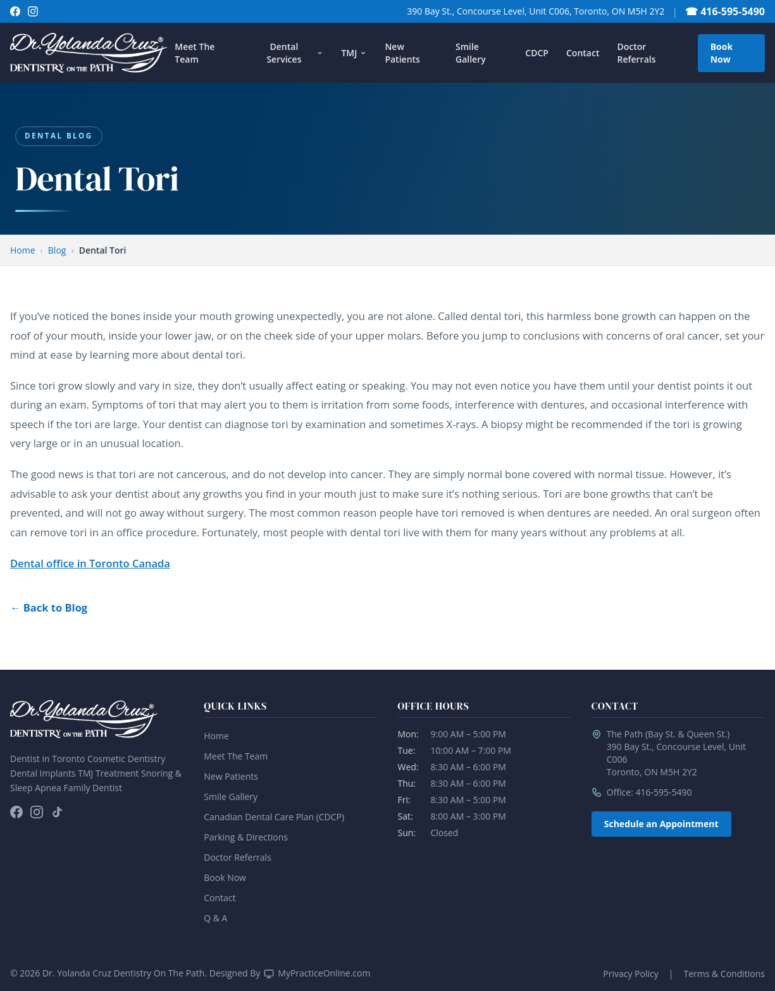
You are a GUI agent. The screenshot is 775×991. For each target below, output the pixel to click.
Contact (582, 53)
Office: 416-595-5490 (649, 792)
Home (22, 250)
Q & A (215, 918)
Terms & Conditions (724, 974)
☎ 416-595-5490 (725, 11)
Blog (57, 250)
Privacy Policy (630, 974)
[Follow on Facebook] (15, 11)
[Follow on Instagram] (33, 11)
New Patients (402, 52)
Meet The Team (194, 52)
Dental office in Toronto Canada (90, 563)
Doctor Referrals (636, 52)
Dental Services (294, 52)
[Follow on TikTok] (57, 812)
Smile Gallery (471, 52)
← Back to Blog (48, 607)
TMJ (354, 53)
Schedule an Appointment (661, 824)
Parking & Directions (246, 837)
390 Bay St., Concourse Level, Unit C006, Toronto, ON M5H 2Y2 (535, 11)
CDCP (537, 53)
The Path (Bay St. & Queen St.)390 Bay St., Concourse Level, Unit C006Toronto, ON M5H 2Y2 (676, 753)
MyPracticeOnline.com (324, 973)
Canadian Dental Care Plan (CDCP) (274, 817)
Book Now (721, 52)
